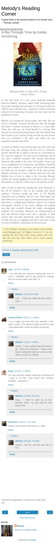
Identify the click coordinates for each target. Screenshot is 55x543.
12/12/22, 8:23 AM (31, 441)
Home (27, 512)
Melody (18, 294)
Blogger (32, 540)
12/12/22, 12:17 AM (26, 422)
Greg (10, 371)
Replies (14, 289)
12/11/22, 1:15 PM (22, 371)
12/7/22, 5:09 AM (21, 269)
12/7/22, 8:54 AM (30, 294)
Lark (10, 269)
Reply (10, 283)
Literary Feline (15, 317)
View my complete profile (25, 530)
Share (6, 255)
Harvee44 (12, 422)
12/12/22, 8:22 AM (31, 396)
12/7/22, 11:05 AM (31, 317)
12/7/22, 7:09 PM (30, 342)
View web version (27, 518)
